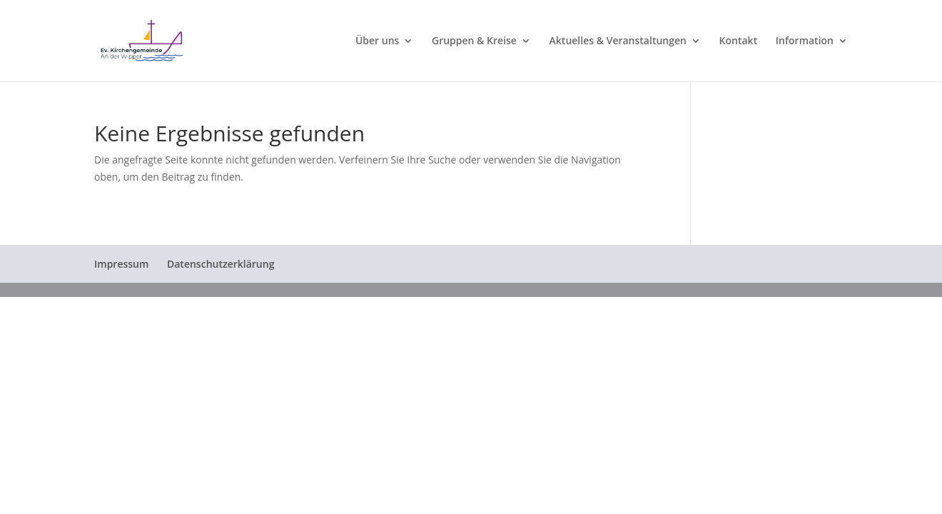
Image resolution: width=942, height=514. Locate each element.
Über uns (377, 41)
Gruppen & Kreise (474, 41)
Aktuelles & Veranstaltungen (618, 41)
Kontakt (738, 41)
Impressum (121, 264)
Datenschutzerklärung (220, 264)
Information (805, 41)
